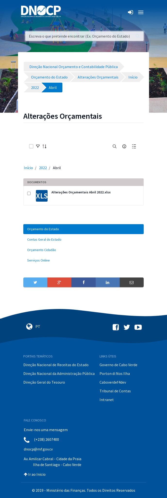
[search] (114, 146)
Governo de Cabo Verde (118, 364)
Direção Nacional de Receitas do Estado (56, 364)
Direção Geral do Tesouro (44, 382)
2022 (43, 167)
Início (28, 167)
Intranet (107, 399)
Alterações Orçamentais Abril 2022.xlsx (81, 192)
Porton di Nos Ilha (115, 373)
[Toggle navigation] (67, 12)
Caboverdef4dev (113, 382)
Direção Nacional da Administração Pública (59, 373)
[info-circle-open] (124, 146)
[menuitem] (83, 229)
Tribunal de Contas (115, 390)
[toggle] (38, 146)
